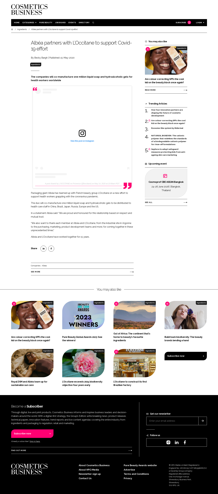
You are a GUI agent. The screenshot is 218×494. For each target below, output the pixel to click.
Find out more (18, 450)
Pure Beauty (45, 22)
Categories (28, 22)
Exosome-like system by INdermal (167, 128)
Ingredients (35, 64)
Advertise (129, 469)
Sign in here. (35, 441)
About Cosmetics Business (94, 465)
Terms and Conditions (136, 474)
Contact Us (85, 478)
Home (16, 22)
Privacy (128, 478)
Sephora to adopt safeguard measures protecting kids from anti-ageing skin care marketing (168, 152)
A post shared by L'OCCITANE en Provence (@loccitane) (68, 183)
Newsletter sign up (90, 474)
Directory (84, 22)
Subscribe (183, 22)
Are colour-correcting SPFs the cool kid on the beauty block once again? (168, 122)
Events (72, 22)
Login (199, 22)
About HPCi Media (89, 469)
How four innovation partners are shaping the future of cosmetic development (167, 113)
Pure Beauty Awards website (140, 465)
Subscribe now (175, 356)
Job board (60, 22)
